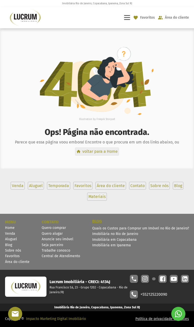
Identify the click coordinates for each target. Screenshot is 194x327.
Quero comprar (54, 228)
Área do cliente (17, 262)
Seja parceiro (52, 245)
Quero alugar (52, 233)
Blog (8, 245)
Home (10, 228)
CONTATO (50, 222)
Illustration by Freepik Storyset (97, 119)
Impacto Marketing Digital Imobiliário (56, 319)
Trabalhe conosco (56, 250)
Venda (10, 233)
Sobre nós (13, 250)
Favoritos (12, 256)
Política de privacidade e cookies (162, 319)
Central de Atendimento (61, 256)
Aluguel (11, 239)
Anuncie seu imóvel (57, 239)
